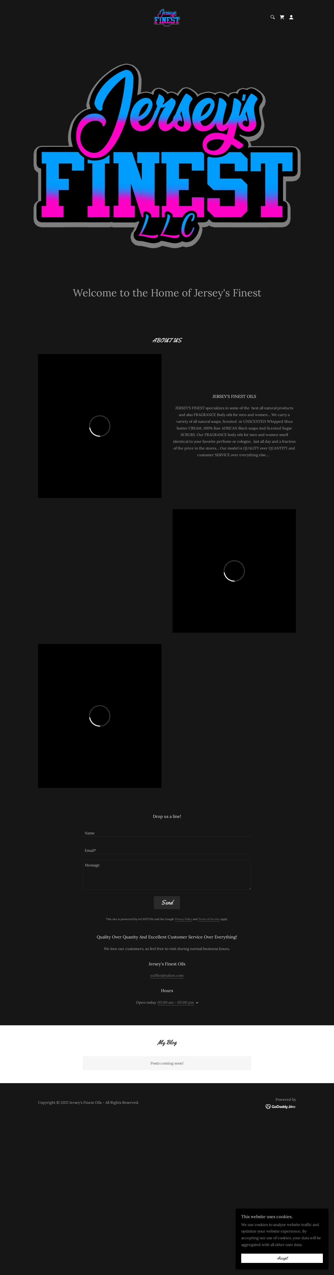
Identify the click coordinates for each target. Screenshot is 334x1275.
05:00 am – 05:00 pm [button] (175, 1002)
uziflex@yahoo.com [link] (166, 975)
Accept (282, 1258)
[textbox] (167, 831)
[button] (291, 17)
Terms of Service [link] (209, 919)
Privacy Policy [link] (183, 919)
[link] (167, 16)
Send (167, 902)
